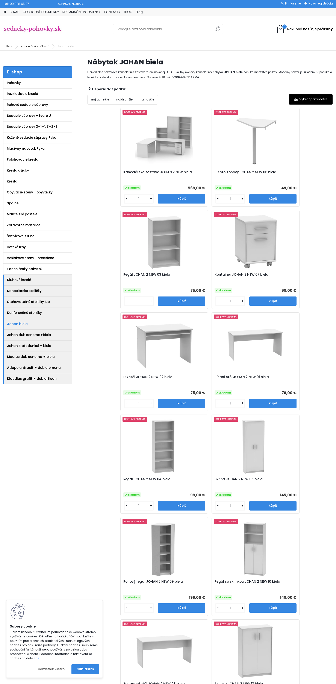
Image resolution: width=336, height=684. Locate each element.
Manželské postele (22, 214)
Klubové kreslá (19, 280)
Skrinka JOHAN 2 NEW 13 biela (300, 377)
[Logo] (32, 29)
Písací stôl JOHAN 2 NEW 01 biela (176, 276)
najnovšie (147, 99)
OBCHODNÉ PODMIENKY (41, 12)
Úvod (9, 46)
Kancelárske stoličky (24, 291)
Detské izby (16, 247)
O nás (100, 564)
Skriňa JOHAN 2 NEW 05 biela (300, 274)
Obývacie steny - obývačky (30, 192)
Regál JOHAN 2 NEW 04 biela (238, 274)
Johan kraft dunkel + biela (29, 346)
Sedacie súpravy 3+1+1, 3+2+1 (32, 126)
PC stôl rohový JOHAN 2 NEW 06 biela (177, 174)
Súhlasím (85, 669)
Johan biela (17, 323)
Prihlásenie (293, 3)
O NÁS (14, 12)
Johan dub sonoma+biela (29, 335)
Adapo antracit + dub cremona (34, 367)
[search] (217, 30)
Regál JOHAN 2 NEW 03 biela (238, 172)
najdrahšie (124, 99)
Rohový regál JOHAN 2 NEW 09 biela (117, 379)
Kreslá (12, 181)
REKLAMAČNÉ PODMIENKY (81, 12)
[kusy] (101, 199)
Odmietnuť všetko (51, 669)
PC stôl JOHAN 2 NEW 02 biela (116, 274)
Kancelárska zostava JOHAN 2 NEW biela (117, 174)
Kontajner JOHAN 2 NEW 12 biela (206, 481)
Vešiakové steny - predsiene (30, 258)
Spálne (12, 203)
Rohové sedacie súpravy (27, 104)
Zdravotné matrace (23, 225)
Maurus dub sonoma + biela (31, 356)
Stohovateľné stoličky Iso (28, 301)
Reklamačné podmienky (114, 575)
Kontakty (103, 581)
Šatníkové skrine (20, 236)
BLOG (128, 12)
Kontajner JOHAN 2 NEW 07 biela (298, 174)
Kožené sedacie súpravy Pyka (31, 137)
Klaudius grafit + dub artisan (32, 378)
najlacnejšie (100, 99)
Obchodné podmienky (113, 570)
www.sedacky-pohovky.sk (23, 564)
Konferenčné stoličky (24, 312)
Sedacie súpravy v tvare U (29, 115)
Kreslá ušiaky (18, 170)
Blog (139, 12)
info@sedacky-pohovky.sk (23, 570)
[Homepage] (4, 12)
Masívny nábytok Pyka (26, 148)
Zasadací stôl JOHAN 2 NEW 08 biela (238, 379)
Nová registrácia (321, 3)
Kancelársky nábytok (35, 46)
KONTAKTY (112, 12)
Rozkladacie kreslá (22, 93)
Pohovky (14, 83)
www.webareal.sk (185, 680)
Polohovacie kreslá (22, 159)
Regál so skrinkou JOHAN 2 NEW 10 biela (175, 379)
